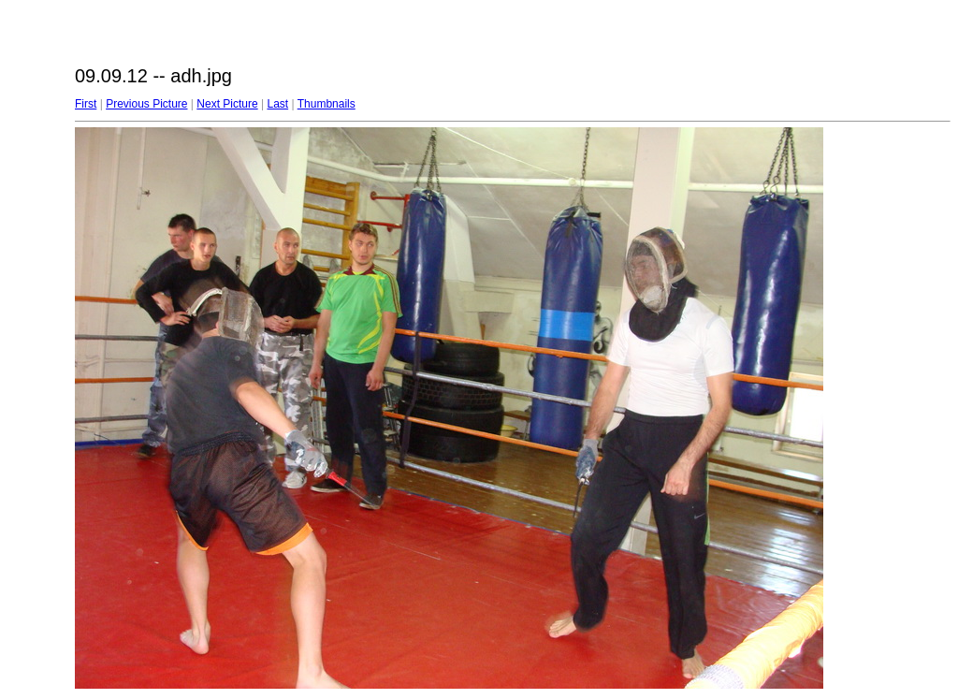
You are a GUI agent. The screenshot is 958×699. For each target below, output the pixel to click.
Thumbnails (327, 103)
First (85, 103)
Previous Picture (146, 103)
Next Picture (226, 103)
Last (277, 103)
